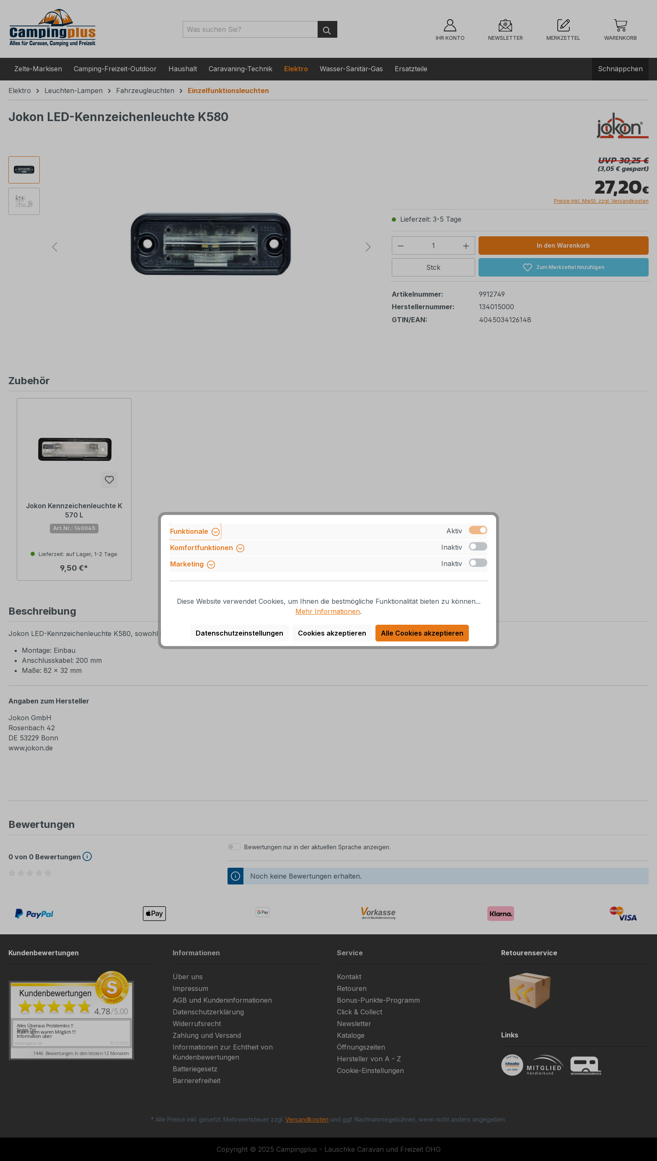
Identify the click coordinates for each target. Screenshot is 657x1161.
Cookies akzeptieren (332, 633)
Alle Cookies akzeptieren (422, 633)
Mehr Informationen (327, 611)
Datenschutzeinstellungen (239, 633)
